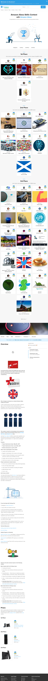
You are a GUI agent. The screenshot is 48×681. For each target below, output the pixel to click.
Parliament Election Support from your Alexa (24, 100)
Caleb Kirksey (24, 189)
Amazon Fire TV (17, 656)
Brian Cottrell (8, 278)
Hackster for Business (4, 679)
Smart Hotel (8, 249)
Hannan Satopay (39, 278)
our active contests (37, 340)
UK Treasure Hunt (39, 77)
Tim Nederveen (24, 116)
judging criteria (13, 612)
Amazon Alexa (26, 17)
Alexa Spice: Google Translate (8, 153)
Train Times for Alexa (24, 204)
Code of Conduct (13, 680)
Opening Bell (3, 538)
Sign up (43, 7)
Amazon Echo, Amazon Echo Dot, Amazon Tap (18, 626)
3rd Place (33, 47)
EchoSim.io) (14, 475)
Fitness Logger (39, 204)
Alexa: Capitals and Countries (24, 153)
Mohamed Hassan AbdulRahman (8, 233)
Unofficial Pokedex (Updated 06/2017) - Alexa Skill (39, 248)
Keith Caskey (8, 116)
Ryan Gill (23, 210)
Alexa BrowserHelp (24, 131)
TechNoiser (40, 153)
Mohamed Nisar (39, 189)
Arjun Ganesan (24, 62)
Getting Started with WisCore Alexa (39, 131)
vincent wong (23, 138)
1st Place (21, 47)
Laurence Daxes (39, 233)
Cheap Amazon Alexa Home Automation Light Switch (8, 132)
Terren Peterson (24, 85)
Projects (2, 10)
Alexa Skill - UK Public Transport (24, 77)
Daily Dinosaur (8, 292)
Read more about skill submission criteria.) (13, 583)
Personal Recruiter (8, 204)
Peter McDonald (23, 159)
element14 (33, 680)
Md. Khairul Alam (39, 116)
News (10, 10)
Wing (40, 255)
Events (16, 10)
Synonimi (39, 292)
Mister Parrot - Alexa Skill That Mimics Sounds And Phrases (24, 226)
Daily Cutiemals (4, 541)
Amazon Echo (17, 640)
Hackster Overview (4, 678)
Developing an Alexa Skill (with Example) (8, 226)
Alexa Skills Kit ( (7, 436)
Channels (6, 10)
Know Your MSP (24, 174)
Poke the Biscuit (40, 270)
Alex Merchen (23, 299)
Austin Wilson (8, 62)
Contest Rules (13, 679)
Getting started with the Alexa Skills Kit (8, 528)
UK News (24, 270)
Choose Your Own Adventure (24, 314)
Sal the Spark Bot (24, 292)
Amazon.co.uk (10, 434)
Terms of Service (13, 678)
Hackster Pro (3, 680)
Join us (34, 3)
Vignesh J (40, 138)
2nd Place (27, 47)
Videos (19, 10)
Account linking (4, 530)
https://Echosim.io (9, 505)
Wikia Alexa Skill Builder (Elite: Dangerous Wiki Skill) (8, 78)
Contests (13, 10)
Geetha (8, 138)
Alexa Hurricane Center (5, 534)
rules (23, 612)
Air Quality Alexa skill (40, 225)
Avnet (32, 678)
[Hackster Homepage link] (5, 7)
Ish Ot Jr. (23, 233)
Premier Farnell (34, 679)
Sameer (7, 210)
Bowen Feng (7, 255)
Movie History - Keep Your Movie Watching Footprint (8, 271)
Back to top (24, 319)
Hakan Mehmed (39, 210)
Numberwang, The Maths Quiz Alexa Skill (24, 248)
